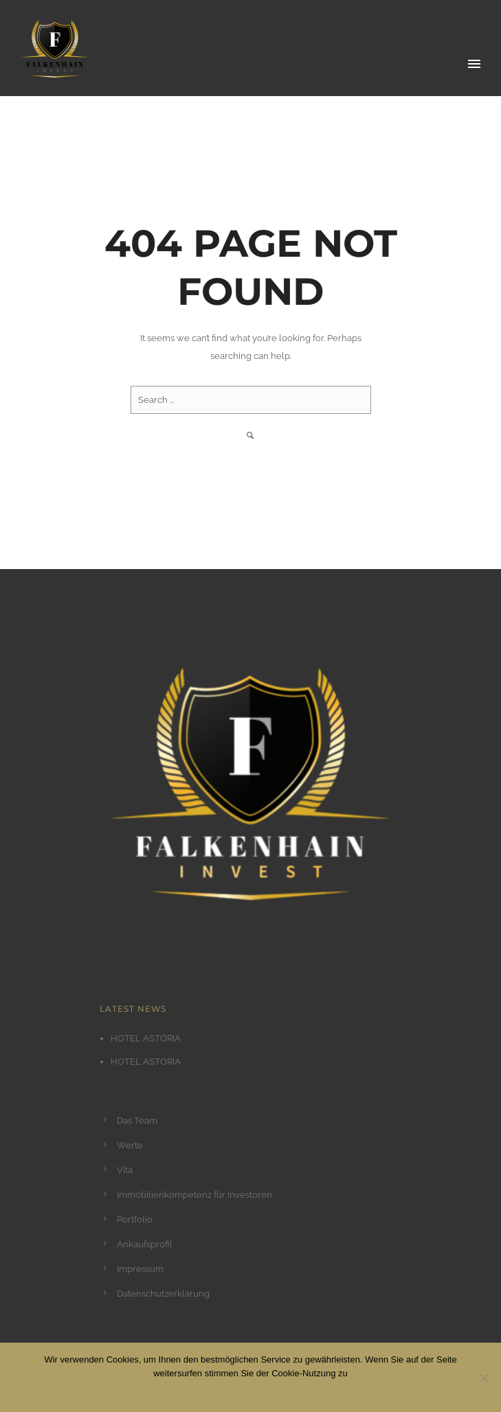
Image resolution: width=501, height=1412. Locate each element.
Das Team (137, 1120)
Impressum (140, 1269)
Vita (125, 1170)
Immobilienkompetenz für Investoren (194, 1195)
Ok (207, 1391)
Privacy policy (272, 1391)
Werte (130, 1145)
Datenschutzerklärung (163, 1293)
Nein (229, 1391)
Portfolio (135, 1219)
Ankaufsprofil (144, 1244)
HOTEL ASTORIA (146, 1038)
